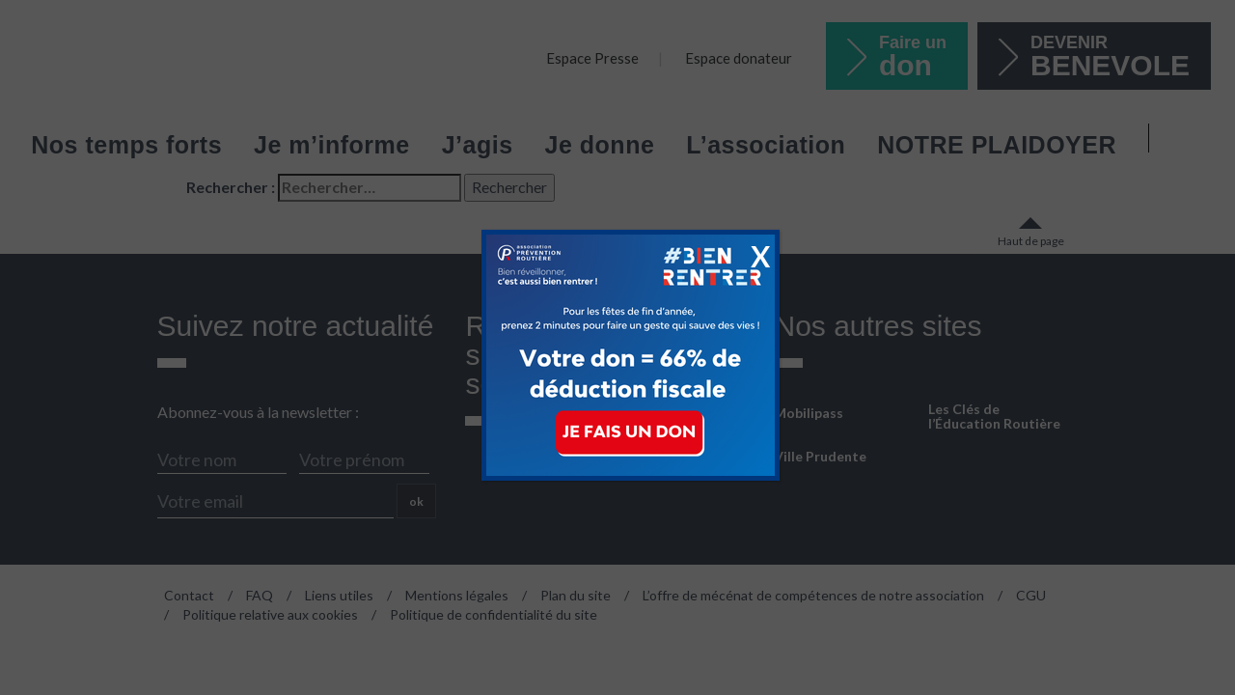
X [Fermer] (760, 255)
